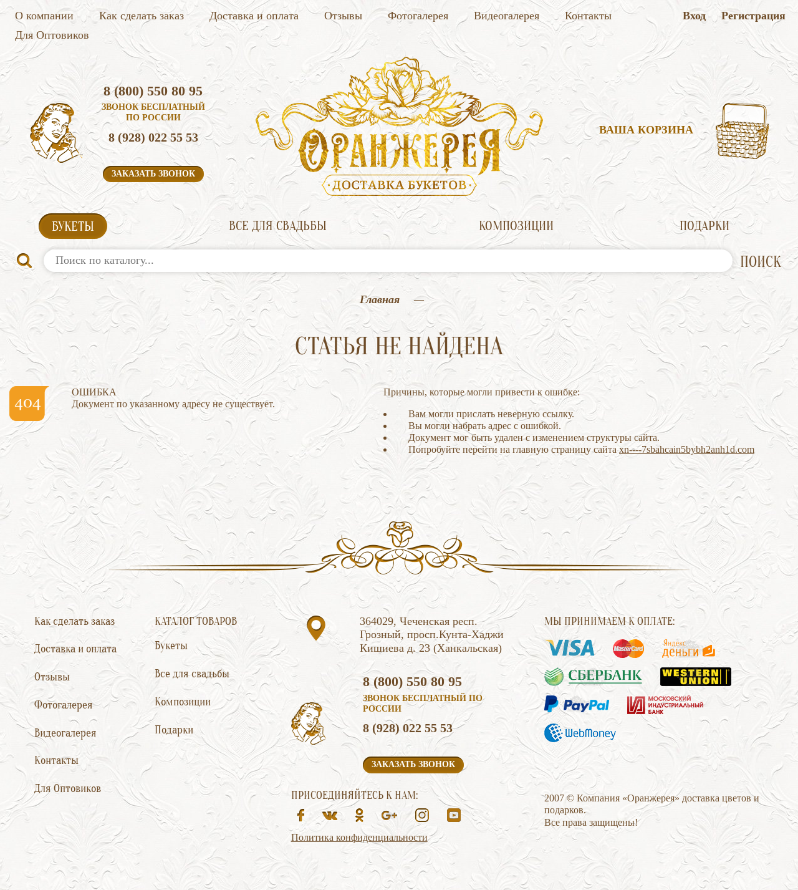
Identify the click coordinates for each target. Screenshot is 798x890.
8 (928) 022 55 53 (153, 137)
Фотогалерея (418, 15)
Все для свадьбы (278, 225)
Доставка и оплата (254, 15)
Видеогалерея (506, 15)
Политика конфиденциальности (359, 837)
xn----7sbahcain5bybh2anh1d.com (686, 449)
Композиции (516, 225)
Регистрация (753, 15)
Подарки (704, 225)
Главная (380, 299)
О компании (44, 15)
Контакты (588, 15)
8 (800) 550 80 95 (153, 91)
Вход (694, 15)
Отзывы (343, 15)
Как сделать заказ (141, 15)
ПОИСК (760, 262)
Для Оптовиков (52, 35)
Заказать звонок (153, 173)
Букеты (73, 226)
